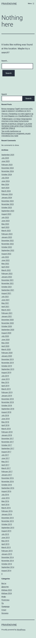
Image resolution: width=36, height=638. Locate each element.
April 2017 (5, 465)
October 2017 (6, 445)
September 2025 (7, 155)
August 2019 (6, 372)
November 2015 (7, 521)
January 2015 (6, 554)
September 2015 (7, 528)
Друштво (5, 587)
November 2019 (7, 363)
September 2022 (7, 250)
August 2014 (6, 571)
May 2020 (5, 343)
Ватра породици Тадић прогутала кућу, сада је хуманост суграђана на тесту (17, 110)
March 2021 (6, 310)
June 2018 (5, 419)
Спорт (3, 610)
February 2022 (6, 274)
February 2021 (6, 313)
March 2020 (6, 349)
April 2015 (5, 544)
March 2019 (6, 389)
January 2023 (6, 237)
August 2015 (6, 531)
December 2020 (7, 320)
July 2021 (5, 297)
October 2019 (6, 366)
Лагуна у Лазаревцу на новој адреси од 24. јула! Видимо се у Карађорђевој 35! (17, 115)
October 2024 (6, 174)
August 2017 (6, 452)
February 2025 (6, 165)
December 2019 (7, 359)
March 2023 (6, 231)
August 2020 (6, 333)
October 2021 (6, 287)
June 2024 (5, 181)
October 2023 (6, 207)
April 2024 (5, 188)
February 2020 (6, 353)
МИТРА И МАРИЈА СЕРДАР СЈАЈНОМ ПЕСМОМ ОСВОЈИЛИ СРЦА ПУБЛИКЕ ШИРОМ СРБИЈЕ (16, 126)
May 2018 (5, 422)
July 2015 (5, 534)
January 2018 (6, 435)
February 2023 (6, 234)
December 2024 (7, 168)
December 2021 (7, 280)
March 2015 (6, 547)
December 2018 (7, 399)
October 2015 (6, 524)
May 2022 (5, 264)
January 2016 (6, 514)
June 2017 (5, 458)
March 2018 (6, 429)
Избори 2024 (6, 593)
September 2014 (7, 567)
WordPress (21, 630)
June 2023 (5, 221)
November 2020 (7, 323)
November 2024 (7, 171)
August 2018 (6, 412)
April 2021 (5, 307)
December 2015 (7, 518)
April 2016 (5, 505)
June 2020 (5, 340)
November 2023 (7, 204)
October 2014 (6, 564)
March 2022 (6, 270)
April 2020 (5, 346)
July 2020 (5, 336)
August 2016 (6, 491)
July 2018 (5, 415)
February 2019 (6, 392)
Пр (2, 603)
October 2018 (6, 405)
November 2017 (7, 442)
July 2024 (5, 178)
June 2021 (5, 300)
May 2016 (5, 501)
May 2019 (5, 382)
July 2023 (5, 217)
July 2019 (5, 376)
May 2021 (5, 303)
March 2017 (6, 468)
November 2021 (7, 283)
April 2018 (5, 425)
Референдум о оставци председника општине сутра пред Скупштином (16, 120)
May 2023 (5, 224)
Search (4, 94)
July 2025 (5, 158)
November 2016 (7, 481)
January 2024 (6, 198)
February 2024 (6, 194)
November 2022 (7, 244)
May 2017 (5, 462)
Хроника (4, 613)
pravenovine (9, 3)
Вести (3, 583)
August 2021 (6, 293)
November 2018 (7, 402)
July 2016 (5, 495)
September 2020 (7, 330)
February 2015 (6, 551)
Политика (5, 600)
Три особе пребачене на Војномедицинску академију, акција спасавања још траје (15, 133)
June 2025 (5, 161)
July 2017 (5, 455)
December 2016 (7, 478)
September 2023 (7, 211)
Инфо (3, 597)
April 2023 (5, 227)
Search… (4, 61)
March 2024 (6, 191)
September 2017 (7, 448)
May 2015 (5, 541)
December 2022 (7, 241)
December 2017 (7, 438)
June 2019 (5, 379)
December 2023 (7, 201)
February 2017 (6, 472)
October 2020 (6, 326)
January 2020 (6, 356)
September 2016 (7, 488)
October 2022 (6, 247)
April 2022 (5, 267)
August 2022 (6, 254)
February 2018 (6, 432)
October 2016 (6, 485)
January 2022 (6, 277)
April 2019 (5, 386)
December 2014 (7, 557)
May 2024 (5, 184)
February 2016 (6, 511)
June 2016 (5, 498)
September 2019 (7, 369)
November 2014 (7, 561)
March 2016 (6, 508)
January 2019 (6, 396)
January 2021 (6, 316)
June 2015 (5, 538)
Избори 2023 (6, 590)
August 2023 (6, 214)
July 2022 (5, 257)
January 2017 (6, 475)
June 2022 (5, 260)
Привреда (5, 606)
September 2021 (7, 290)
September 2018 (7, 409)
